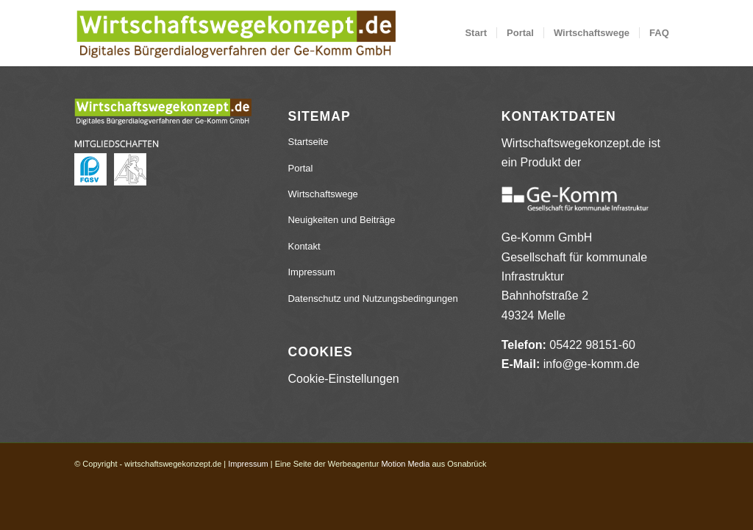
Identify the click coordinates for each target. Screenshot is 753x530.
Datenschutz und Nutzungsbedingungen (372, 298)
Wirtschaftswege (322, 193)
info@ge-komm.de (591, 364)
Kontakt (304, 246)
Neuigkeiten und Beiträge (341, 219)
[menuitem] (475, 33)
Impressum (311, 272)
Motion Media (405, 463)
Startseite (308, 141)
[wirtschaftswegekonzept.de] (235, 33)
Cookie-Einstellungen (343, 378)
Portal (300, 168)
